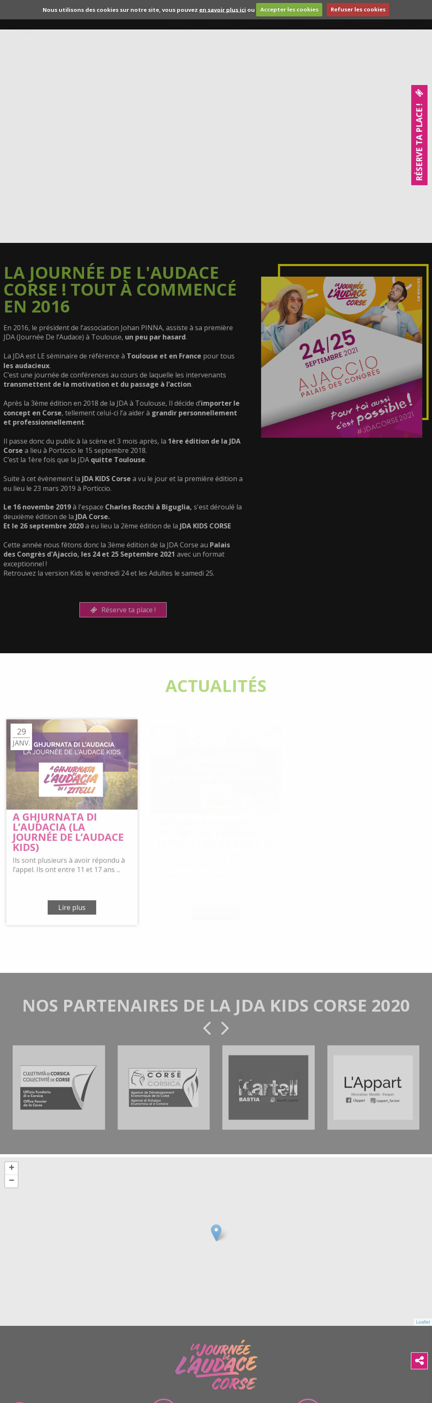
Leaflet (423, 1327)
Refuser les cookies (358, 9)
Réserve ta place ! (118, 609)
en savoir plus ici (222, 9)
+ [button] (11, 1173)
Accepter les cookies (289, 9)
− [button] (11, 1186)
